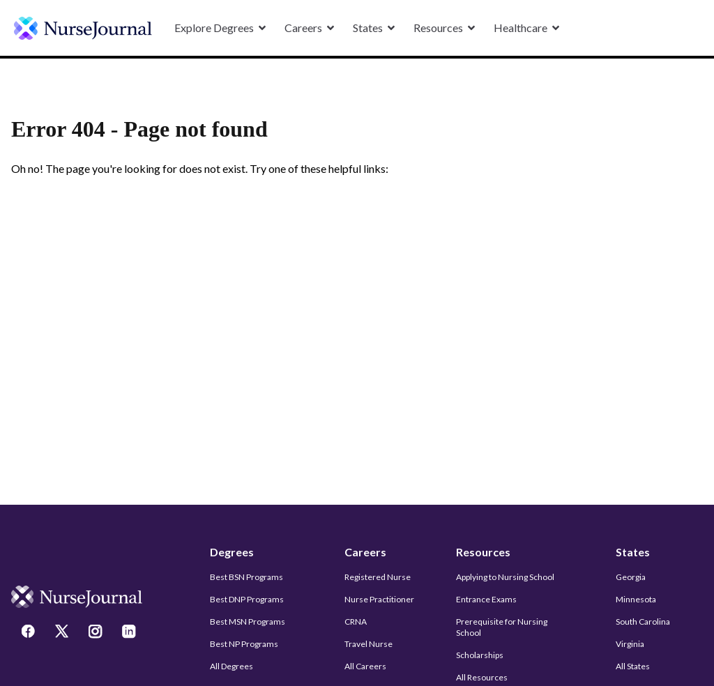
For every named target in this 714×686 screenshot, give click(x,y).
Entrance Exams (486, 599)
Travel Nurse (368, 644)
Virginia (630, 644)
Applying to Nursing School (505, 577)
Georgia (631, 577)
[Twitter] (63, 633)
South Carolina (643, 621)
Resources (483, 551)
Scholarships (479, 655)
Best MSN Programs (247, 621)
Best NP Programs (244, 644)
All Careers (365, 666)
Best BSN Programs (246, 577)
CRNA (355, 621)
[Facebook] (30, 633)
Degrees (232, 551)
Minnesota (636, 599)
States (633, 551)
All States (633, 666)
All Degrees (231, 666)
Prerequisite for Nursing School (501, 627)
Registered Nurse (377, 577)
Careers (365, 551)
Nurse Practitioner (379, 599)
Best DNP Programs (247, 599)
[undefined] (83, 28)
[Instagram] (97, 633)
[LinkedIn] (130, 633)
